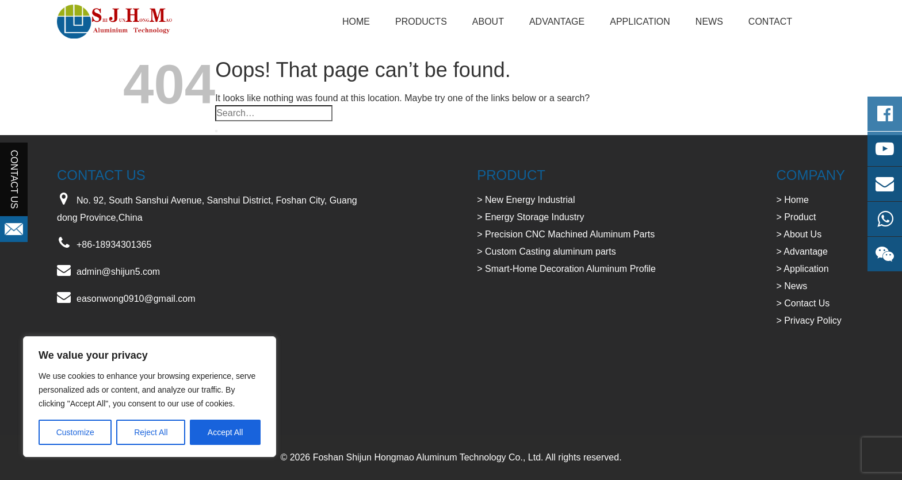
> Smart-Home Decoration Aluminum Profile (566, 269)
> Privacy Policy (808, 320)
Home (356, 21)
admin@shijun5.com (118, 272)
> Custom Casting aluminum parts (546, 251)
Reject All (150, 432)
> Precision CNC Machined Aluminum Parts (566, 234)
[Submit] (216, 131)
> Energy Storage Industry (530, 217)
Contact (770, 21)
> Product (796, 217)
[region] (149, 396)
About (488, 21)
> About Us (798, 234)
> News (791, 286)
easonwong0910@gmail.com (136, 299)
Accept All (225, 432)
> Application (802, 269)
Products (421, 21)
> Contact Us (803, 303)
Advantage (556, 21)
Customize (75, 432)
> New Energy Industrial (526, 200)
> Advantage (801, 251)
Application (640, 21)
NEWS (709, 21)
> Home (792, 200)
